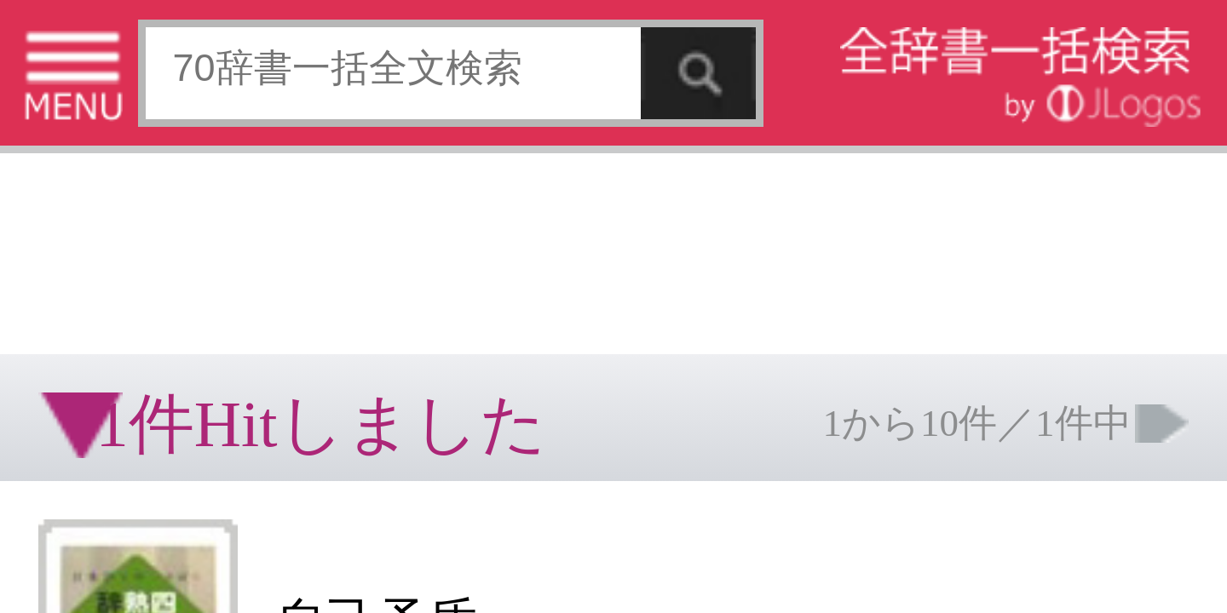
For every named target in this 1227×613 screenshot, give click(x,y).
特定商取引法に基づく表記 (60, 267)
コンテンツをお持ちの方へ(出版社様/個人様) (98, 279)
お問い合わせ (207, 267)
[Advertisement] (136, 55)
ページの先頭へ (209, 322)
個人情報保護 (146, 267)
